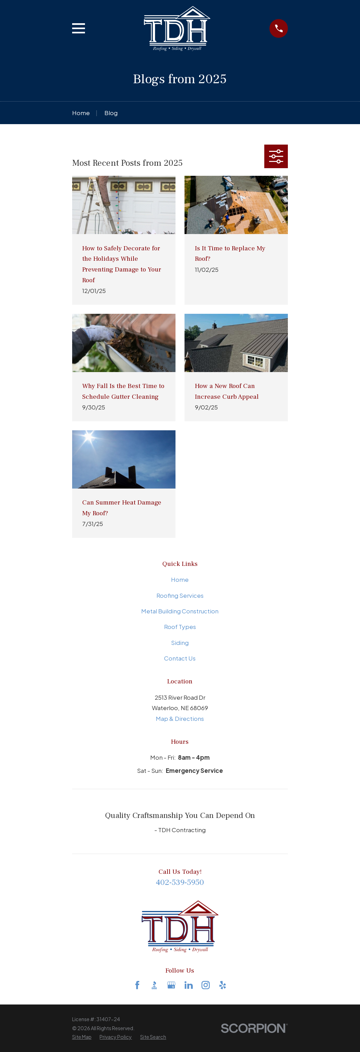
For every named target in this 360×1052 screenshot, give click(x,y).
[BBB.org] (154, 985)
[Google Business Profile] (171, 985)
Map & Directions (180, 718)
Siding (180, 642)
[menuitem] (82, 1037)
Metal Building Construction (179, 611)
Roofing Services (180, 595)
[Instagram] (206, 985)
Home (180, 579)
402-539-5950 (180, 882)
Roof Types (180, 626)
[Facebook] (137, 985)
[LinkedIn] (189, 985)
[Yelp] (222, 985)
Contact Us (180, 658)
